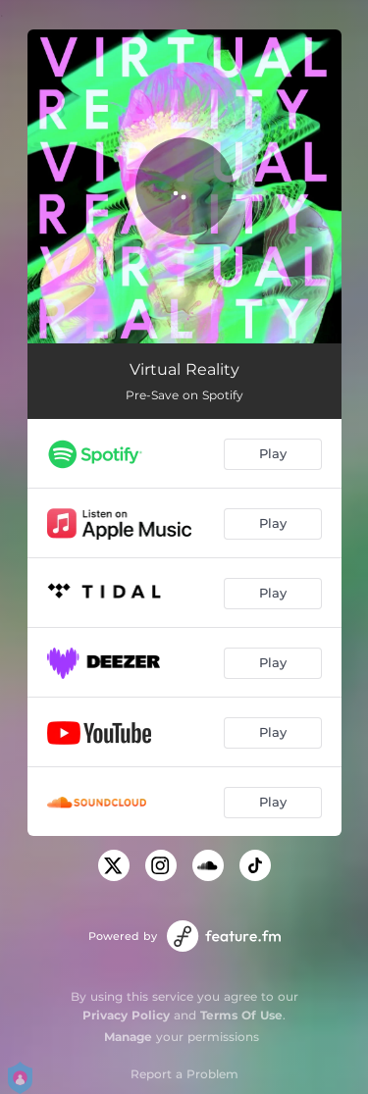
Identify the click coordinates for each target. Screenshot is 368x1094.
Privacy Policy (126, 1015)
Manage (128, 1036)
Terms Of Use (241, 1015)
